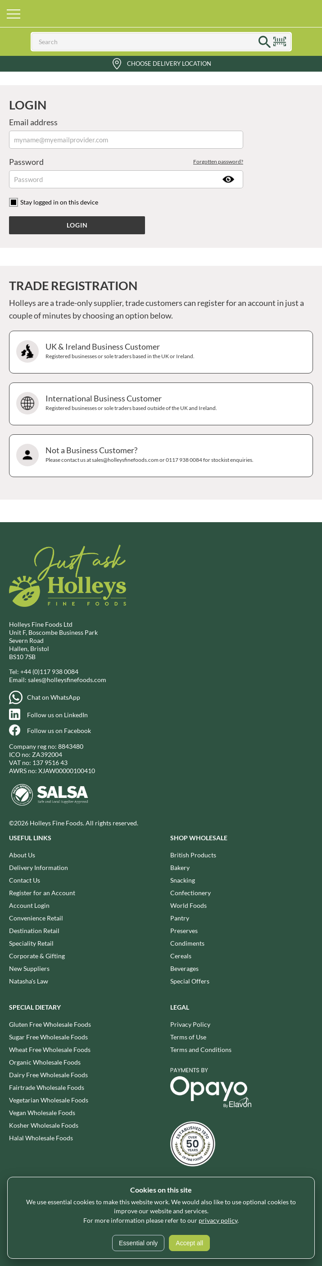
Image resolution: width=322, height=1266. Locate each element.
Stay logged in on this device (59, 202)
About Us (22, 855)
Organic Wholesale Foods (45, 1062)
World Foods (188, 905)
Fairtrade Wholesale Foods (46, 1087)
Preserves (184, 930)
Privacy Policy (190, 1024)
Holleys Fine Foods (161, 13)
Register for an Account (42, 893)
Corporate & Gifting (37, 956)
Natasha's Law (28, 981)
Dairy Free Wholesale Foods (48, 1075)
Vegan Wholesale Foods (42, 1112)
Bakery (180, 867)
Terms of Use (188, 1037)
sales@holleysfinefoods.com (67, 679)
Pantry (179, 918)
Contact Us (24, 880)
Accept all (189, 1243)
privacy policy (218, 1220)
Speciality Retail (31, 943)
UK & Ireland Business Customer (160, 352)
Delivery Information (38, 867)
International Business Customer (160, 404)
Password (126, 161)
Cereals (180, 956)
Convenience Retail (36, 918)
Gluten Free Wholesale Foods (50, 1024)
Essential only (138, 1243)
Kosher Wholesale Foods (43, 1125)
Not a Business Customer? (160, 456)
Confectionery (190, 893)
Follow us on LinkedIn (57, 715)
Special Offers (189, 981)
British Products (193, 855)
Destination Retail (34, 930)
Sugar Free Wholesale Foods (48, 1037)
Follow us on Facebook (59, 730)
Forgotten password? (218, 161)
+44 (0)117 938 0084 (49, 671)
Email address (33, 122)
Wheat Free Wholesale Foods (50, 1049)
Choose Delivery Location (169, 63)
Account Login (29, 905)
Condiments (187, 943)
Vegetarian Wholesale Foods (48, 1100)
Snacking (182, 880)
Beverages (184, 968)
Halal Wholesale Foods (41, 1138)
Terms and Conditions (200, 1049)
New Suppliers (29, 968)
